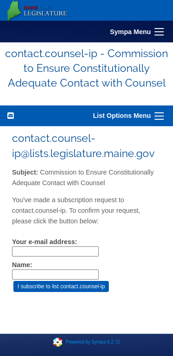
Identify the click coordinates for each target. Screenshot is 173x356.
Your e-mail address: (44, 241)
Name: (22, 264)
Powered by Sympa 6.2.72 (93, 341)
